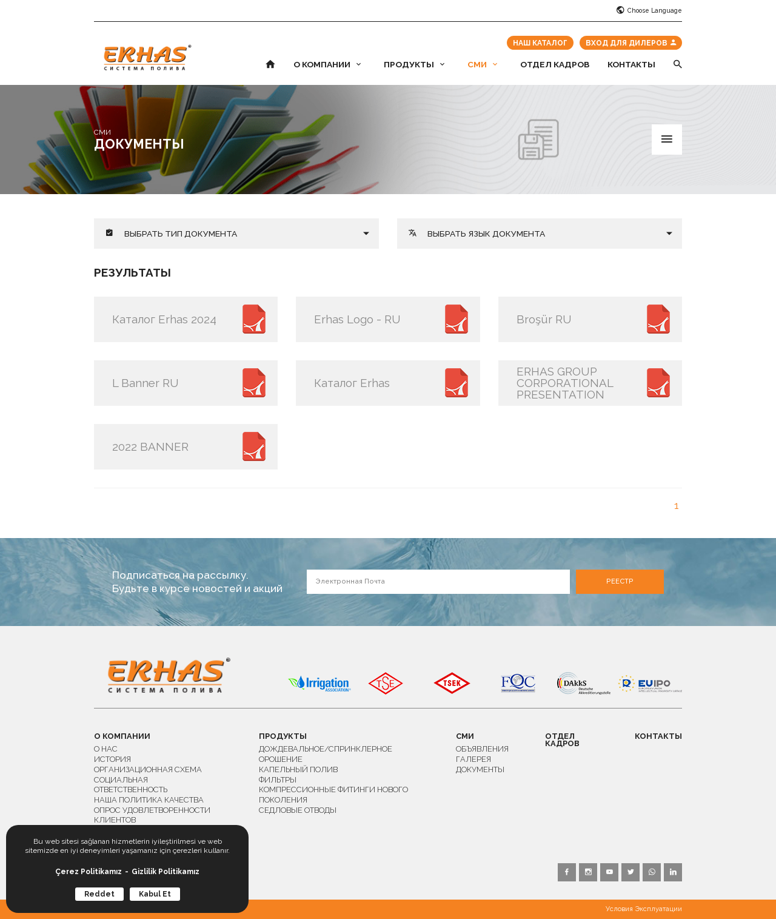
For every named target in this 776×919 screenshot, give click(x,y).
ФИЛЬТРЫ (277, 779)
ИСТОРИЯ (112, 759)
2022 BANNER (150, 446)
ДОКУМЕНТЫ (480, 769)
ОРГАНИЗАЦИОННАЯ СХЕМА (148, 769)
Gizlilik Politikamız (165, 871)
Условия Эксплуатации (644, 909)
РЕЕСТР (620, 581)
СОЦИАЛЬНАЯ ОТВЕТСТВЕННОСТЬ (130, 785)
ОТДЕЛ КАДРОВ (554, 65)
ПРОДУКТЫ (414, 65)
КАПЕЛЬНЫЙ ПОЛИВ (298, 769)
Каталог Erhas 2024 (164, 319)
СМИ (482, 65)
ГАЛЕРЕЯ (473, 759)
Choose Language (649, 10)
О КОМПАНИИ (327, 65)
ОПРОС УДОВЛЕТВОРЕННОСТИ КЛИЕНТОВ (152, 815)
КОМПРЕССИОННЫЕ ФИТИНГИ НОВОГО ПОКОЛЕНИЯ (333, 794)
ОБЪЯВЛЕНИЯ (482, 748)
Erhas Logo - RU (357, 319)
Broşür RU (544, 319)
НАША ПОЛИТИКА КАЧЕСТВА (149, 799)
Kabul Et (155, 894)
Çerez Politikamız (88, 871)
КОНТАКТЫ (631, 65)
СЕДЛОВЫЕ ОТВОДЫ (297, 810)
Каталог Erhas (352, 382)
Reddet (99, 894)
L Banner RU (145, 382)
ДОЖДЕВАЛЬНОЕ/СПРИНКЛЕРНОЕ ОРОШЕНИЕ (325, 754)
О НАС (106, 748)
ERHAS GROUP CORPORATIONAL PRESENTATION (565, 383)
